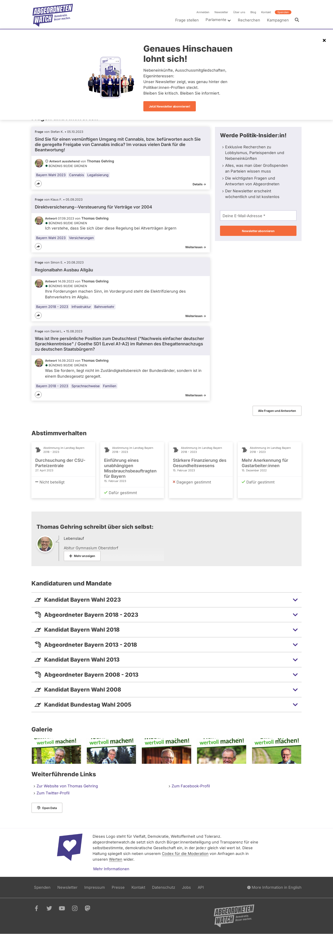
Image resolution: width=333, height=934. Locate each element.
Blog (253, 12)
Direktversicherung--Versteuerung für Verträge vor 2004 (93, 207)
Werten (115, 859)
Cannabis (76, 175)
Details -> (199, 184)
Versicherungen (81, 238)
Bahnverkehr (104, 307)
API (201, 887)
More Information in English (274, 887)
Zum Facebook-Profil (191, 786)
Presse (118, 887)
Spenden (283, 12)
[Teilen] (38, 183)
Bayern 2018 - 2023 (52, 307)
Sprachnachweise (86, 386)
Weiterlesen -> (195, 247)
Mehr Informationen (111, 869)
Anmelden (202, 12)
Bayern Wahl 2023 (51, 175)
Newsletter (221, 12)
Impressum (94, 887)
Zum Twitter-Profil (53, 793)
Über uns (239, 12)
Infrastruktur (81, 307)
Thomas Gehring (100, 161)
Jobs (186, 887)
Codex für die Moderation (185, 853)
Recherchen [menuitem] (249, 20)
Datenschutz (163, 887)
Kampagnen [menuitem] (278, 20)
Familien (109, 386)
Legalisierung (98, 175)
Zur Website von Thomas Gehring (67, 786)
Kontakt (266, 12)
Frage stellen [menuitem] (187, 20)
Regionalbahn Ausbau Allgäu (64, 269)
